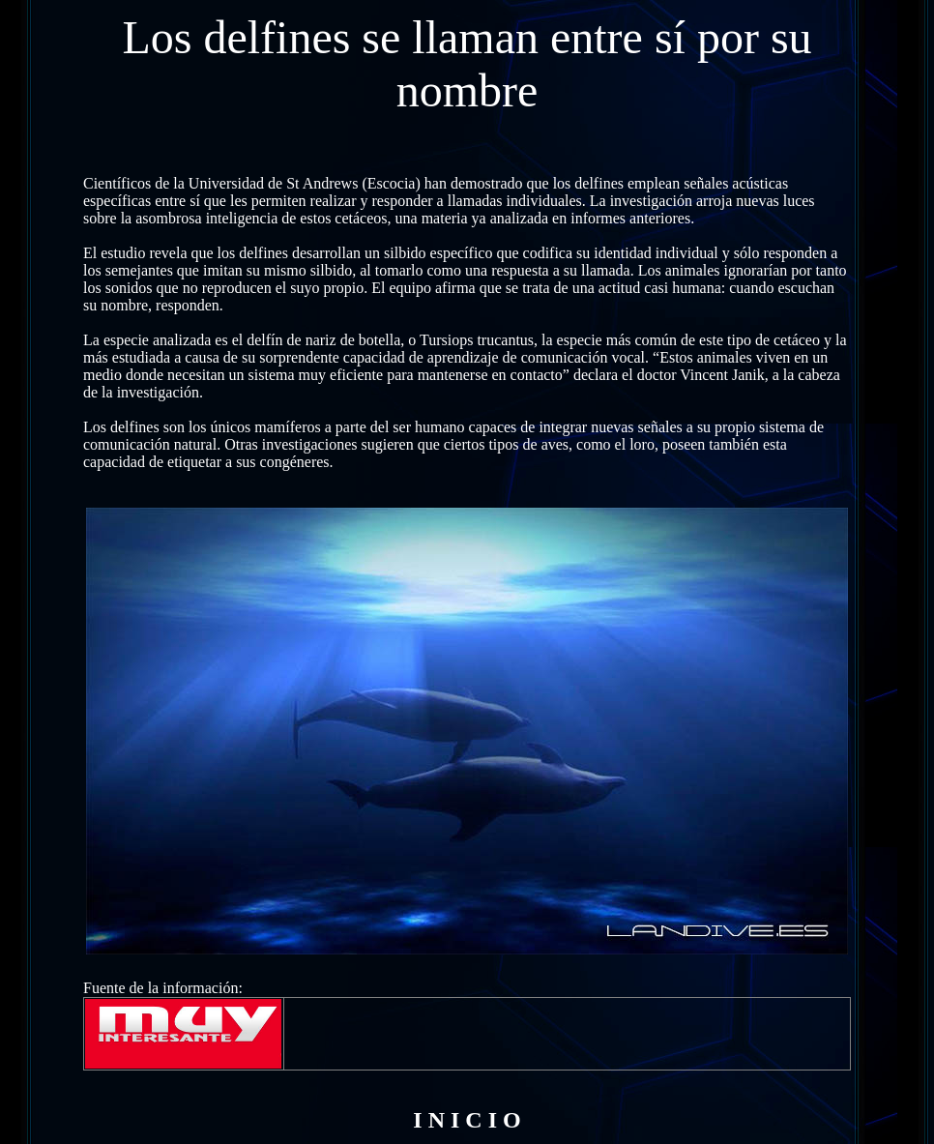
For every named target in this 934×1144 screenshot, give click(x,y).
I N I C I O (466, 1119)
